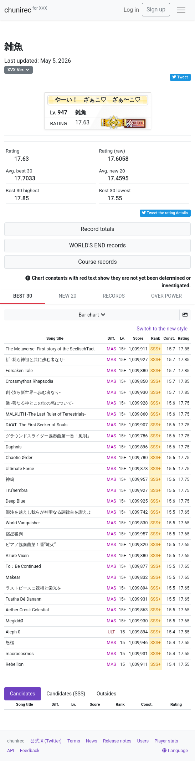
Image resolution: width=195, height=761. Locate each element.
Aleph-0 (13, 631)
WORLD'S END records (97, 245)
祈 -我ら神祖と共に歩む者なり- (35, 359)
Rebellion (15, 664)
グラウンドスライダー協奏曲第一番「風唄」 (48, 435)
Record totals (97, 229)
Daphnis (14, 446)
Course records (97, 261)
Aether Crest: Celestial (27, 609)
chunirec (25, 10)
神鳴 (10, 479)
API (10, 750)
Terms (73, 741)
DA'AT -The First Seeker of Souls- (37, 424)
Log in (131, 9)
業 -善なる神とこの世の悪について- (39, 403)
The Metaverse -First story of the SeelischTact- (51, 348)
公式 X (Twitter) (46, 741)
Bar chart (88, 315)
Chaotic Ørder (19, 457)
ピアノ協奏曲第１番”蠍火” (31, 544)
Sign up (156, 9)
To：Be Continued (23, 566)
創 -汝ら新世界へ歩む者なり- (33, 392)
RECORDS (113, 296)
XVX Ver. (15, 69)
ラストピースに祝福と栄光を (33, 588)
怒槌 (10, 642)
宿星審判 (14, 533)
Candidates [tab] (22, 693)
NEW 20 (68, 296)
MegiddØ (15, 620)
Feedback (30, 750)
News (91, 741)
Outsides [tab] (106, 693)
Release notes (117, 741)
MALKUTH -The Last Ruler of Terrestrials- (46, 414)
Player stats (166, 741)
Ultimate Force (20, 468)
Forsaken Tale (19, 370)
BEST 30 (22, 296)
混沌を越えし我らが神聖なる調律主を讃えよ (48, 512)
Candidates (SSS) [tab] (66, 693)
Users (143, 741)
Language (175, 750)
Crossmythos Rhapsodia (29, 381)
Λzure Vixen (17, 555)
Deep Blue (15, 501)
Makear (13, 577)
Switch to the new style (162, 328)
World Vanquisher (23, 522)
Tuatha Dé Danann (23, 599)
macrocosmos (20, 653)
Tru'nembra (17, 490)
